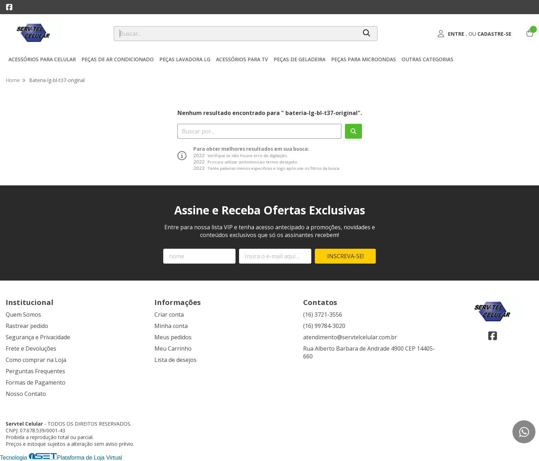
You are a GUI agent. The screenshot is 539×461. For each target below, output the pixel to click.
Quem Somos (23, 314)
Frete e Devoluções (31, 348)
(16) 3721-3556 (322, 314)
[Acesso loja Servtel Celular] (474, 33)
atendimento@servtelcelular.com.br (350, 337)
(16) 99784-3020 (324, 326)
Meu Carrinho (173, 348)
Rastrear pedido (27, 326)
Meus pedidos (173, 337)
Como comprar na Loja (36, 360)
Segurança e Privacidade (38, 337)
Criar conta (169, 314)
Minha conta (171, 326)
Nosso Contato (26, 394)
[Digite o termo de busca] (235, 34)
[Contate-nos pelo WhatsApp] (523, 431)
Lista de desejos (175, 360)
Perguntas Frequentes (35, 371)
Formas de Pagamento (36, 382)
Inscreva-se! (345, 256)
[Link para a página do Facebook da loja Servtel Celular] (9, 7)
